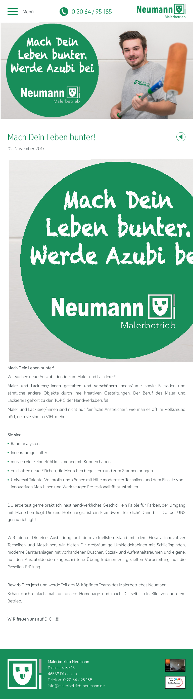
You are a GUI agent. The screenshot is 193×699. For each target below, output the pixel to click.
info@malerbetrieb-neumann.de (76, 685)
